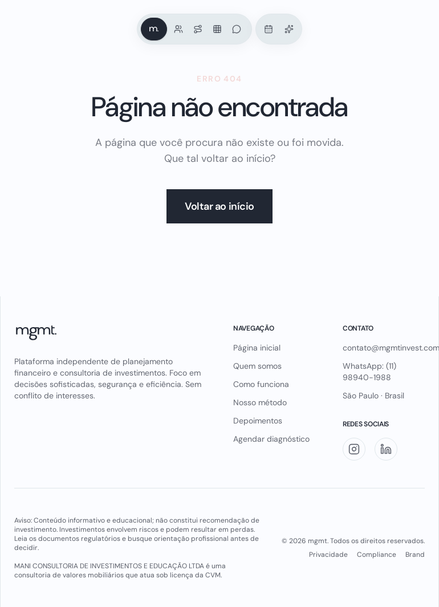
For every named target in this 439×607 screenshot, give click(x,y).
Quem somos (257, 366)
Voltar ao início (219, 206)
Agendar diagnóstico (271, 439)
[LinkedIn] (386, 449)
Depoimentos (257, 420)
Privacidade (328, 554)
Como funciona (261, 384)
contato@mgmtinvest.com (384, 348)
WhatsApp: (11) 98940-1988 (369, 371)
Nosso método (260, 402)
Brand (415, 554)
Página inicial (257, 348)
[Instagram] (354, 449)
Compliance (376, 554)
